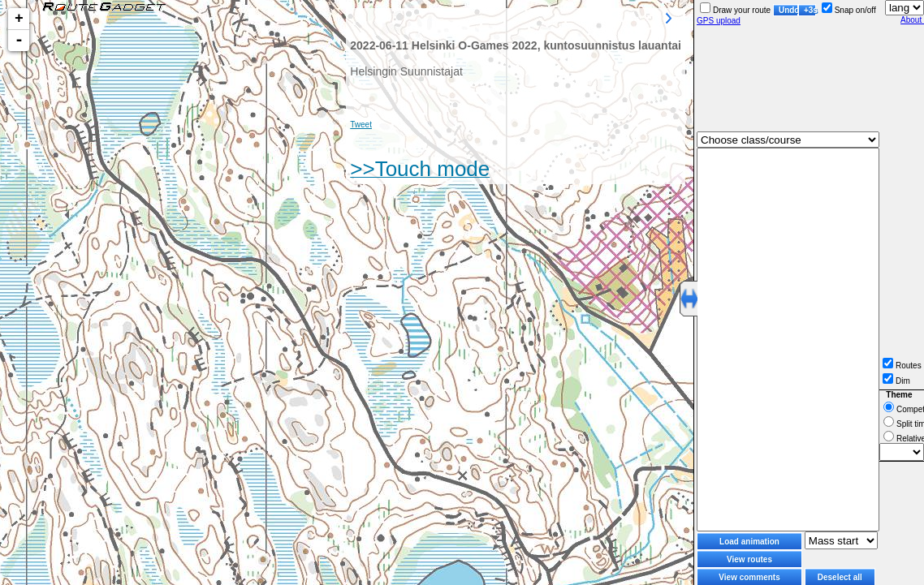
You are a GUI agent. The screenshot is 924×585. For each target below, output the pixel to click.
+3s (810, 10)
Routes (902, 365)
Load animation (749, 541)
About (912, 19)
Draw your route (735, 10)
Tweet (361, 124)
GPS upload (718, 20)
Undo (788, 10)
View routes (749, 559)
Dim (896, 380)
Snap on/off (849, 10)
